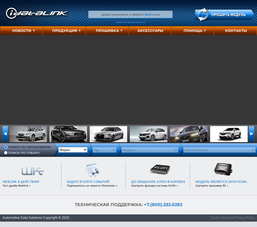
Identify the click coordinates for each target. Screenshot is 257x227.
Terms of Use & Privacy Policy (232, 217)
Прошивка (109, 30)
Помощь (195, 30)
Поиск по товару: (24, 152)
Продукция (66, 30)
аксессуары (150, 30)
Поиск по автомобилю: (29, 147)
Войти (149, 14)
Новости (23, 30)
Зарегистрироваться (130, 22)
